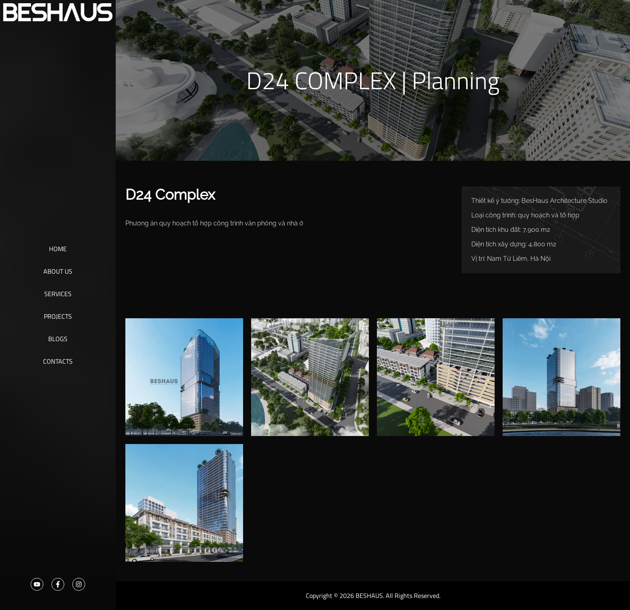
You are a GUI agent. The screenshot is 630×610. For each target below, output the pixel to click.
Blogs (58, 339)
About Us (57, 271)
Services (58, 294)
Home (58, 249)
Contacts (58, 361)
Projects (58, 316)
